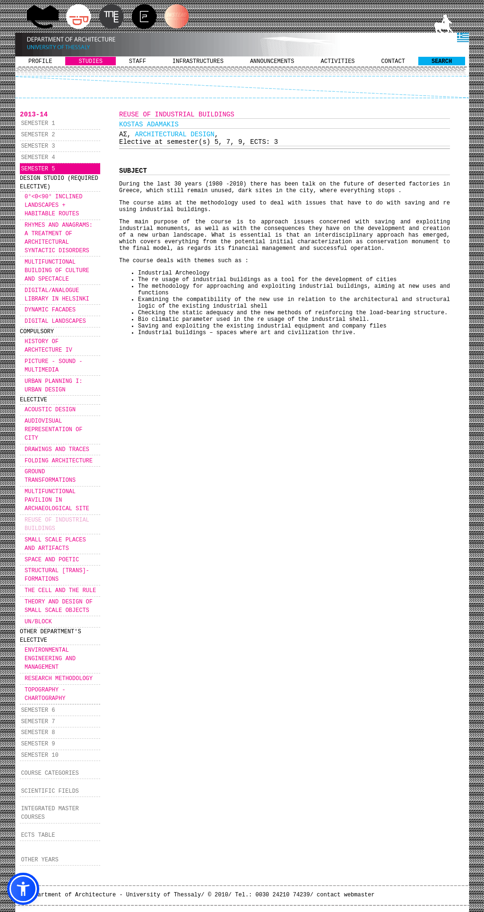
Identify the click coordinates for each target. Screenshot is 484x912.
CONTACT (393, 61)
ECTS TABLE (38, 835)
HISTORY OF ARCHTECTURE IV (48, 346)
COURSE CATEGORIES (49, 773)
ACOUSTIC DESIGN (50, 410)
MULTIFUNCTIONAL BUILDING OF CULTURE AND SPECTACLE (57, 271)
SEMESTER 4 (38, 157)
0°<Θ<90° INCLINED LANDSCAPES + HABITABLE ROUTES (53, 205)
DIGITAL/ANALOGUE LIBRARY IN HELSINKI (57, 294)
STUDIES (90, 61)
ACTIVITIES (338, 61)
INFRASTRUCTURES (198, 61)
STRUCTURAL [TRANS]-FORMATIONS (57, 575)
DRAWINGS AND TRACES (57, 449)
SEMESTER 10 (39, 755)
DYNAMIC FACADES (50, 310)
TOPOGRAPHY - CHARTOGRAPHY (45, 694)
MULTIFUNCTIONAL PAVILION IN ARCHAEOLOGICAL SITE (57, 500)
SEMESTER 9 (38, 744)
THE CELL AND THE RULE (60, 590)
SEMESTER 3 (38, 146)
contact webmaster (345, 895)
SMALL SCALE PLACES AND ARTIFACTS (55, 544)
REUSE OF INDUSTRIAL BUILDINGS (57, 524)
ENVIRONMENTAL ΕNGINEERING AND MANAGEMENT (50, 659)
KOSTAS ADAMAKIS (149, 124)
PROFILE (40, 61)
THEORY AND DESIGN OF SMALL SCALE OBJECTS (59, 606)
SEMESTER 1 (38, 123)
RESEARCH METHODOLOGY (59, 678)
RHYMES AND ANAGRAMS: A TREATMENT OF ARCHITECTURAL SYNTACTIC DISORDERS (59, 238)
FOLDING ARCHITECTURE (59, 461)
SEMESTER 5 (38, 169)
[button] (23, 889)
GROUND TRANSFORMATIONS (50, 476)
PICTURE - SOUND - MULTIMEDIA (53, 365)
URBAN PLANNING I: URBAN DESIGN (53, 385)
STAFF (137, 61)
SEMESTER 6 (38, 710)
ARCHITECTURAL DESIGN (175, 134)
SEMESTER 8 (38, 732)
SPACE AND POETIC (52, 560)
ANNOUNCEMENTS (272, 61)
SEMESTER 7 (38, 721)
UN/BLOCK (38, 622)
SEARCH (442, 61)
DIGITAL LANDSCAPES (55, 321)
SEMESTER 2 (38, 135)
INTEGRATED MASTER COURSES (49, 813)
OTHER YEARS (39, 860)
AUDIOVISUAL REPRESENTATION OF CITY (53, 430)
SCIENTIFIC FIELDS (49, 791)
